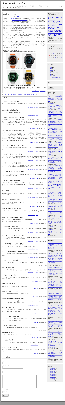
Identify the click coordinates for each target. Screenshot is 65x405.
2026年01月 (52, 368)
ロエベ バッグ (51, 20)
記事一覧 (20, 94)
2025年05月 (52, 380)
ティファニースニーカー (54, 21)
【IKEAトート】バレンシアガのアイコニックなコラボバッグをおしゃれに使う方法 (55, 212)
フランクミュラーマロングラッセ (19, 20)
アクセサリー (53, 72)
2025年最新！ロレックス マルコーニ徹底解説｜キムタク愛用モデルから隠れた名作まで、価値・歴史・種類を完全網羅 (55, 122)
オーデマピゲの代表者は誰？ (55, 226)
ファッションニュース (55, 77)
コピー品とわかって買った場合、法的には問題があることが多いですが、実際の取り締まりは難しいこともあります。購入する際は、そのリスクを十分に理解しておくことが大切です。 (55, 310)
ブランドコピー (12, 18)
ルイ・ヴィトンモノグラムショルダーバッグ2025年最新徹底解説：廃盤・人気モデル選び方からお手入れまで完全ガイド (55, 98)
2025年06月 (52, 378)
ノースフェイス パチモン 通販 (55, 24)
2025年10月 (52, 372)
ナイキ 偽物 (51, 28)
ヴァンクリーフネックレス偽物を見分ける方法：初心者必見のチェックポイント (55, 207)
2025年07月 (52, 377)
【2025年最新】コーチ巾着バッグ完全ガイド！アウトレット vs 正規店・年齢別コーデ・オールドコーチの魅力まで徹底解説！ (55, 114)
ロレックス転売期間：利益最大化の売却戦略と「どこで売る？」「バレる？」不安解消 (55, 201)
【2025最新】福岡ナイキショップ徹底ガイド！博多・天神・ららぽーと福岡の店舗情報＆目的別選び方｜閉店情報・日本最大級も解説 (55, 168)
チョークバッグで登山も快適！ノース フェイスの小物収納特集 (55, 223)
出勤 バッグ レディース (29, 94)
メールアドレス (31, 107)
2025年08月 (52, 375)
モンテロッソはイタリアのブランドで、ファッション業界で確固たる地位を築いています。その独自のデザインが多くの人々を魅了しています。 (55, 284)
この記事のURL (35, 91)
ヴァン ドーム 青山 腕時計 (10, 94)
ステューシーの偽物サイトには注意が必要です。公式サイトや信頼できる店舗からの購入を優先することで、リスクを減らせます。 (55, 245)
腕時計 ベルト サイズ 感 (13, 3)
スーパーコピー (51, 25)
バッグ (51, 70)
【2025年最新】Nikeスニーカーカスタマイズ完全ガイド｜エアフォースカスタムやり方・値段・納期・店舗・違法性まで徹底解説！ (55, 159)
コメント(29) (43, 91)
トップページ (6, 10)
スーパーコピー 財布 (53, 23)
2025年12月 (52, 369)
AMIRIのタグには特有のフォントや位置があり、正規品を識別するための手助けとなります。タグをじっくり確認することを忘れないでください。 (55, 323)
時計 (18, 16)
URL (37, 107)
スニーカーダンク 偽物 (53, 27)
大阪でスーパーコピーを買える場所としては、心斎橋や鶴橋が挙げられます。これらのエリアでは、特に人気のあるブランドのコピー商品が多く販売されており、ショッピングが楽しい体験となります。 (55, 258)
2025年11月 (52, 371)
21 (55, 57)
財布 (51, 68)
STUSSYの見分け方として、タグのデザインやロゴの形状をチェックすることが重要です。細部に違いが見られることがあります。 (55, 344)
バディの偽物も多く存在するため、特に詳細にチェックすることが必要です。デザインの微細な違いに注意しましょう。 (55, 355)
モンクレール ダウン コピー (54, 33)
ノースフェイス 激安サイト (54, 30)
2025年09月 (52, 374)
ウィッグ (52, 75)
